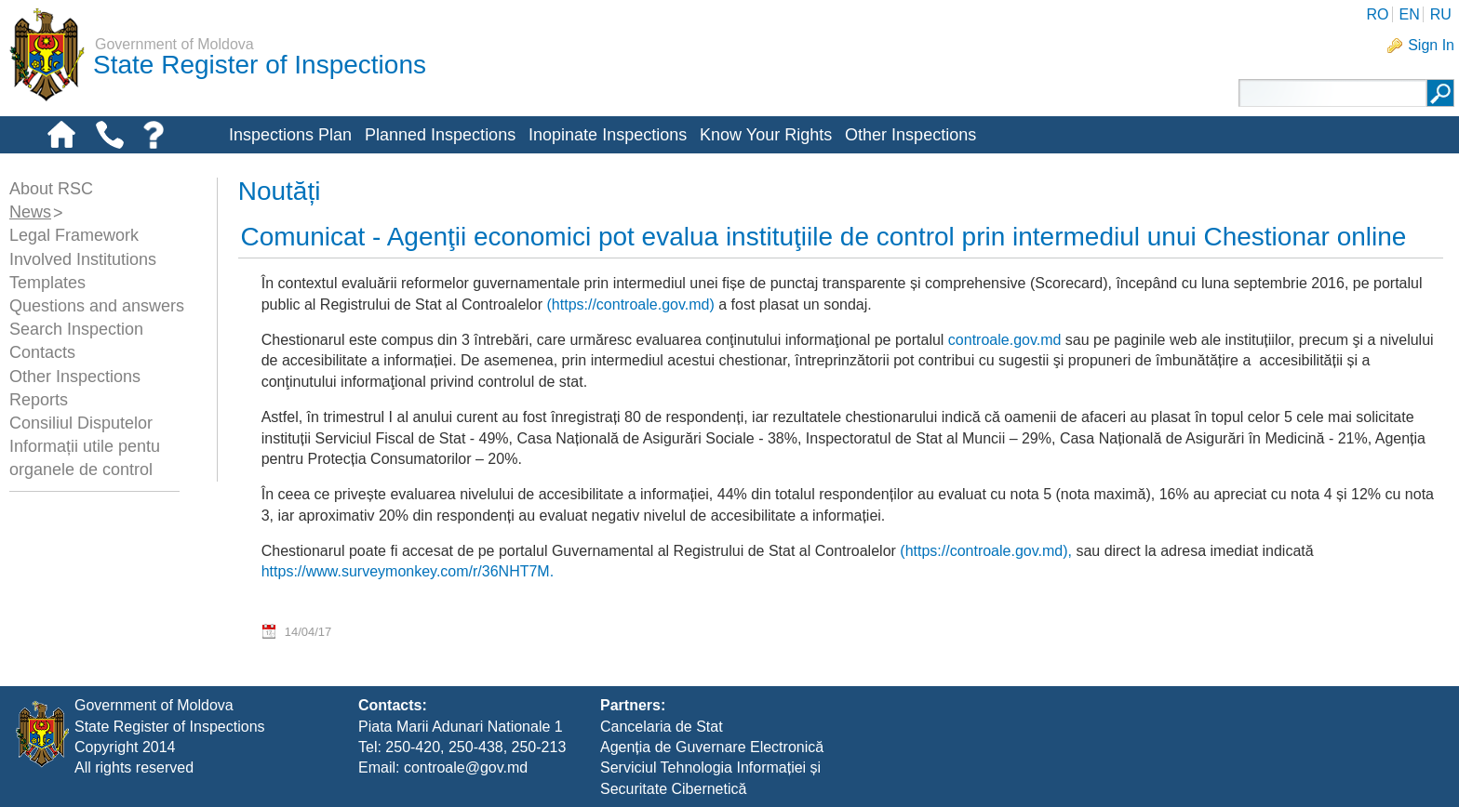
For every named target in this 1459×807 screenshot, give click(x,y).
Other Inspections (910, 135)
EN (1409, 14)
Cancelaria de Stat (661, 726)
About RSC (51, 188)
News (30, 212)
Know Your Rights (766, 135)
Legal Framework (74, 235)
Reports (38, 399)
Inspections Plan (290, 135)
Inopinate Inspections (608, 135)
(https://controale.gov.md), (986, 551)
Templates (47, 282)
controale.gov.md (1005, 340)
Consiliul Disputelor (81, 423)
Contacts (42, 352)
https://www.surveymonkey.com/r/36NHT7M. (407, 571)
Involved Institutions (82, 259)
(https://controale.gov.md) (631, 304)
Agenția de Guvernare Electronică (711, 747)
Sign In (1431, 45)
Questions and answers (96, 306)
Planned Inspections (440, 135)
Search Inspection (76, 329)
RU (1441, 14)
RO (1377, 14)
